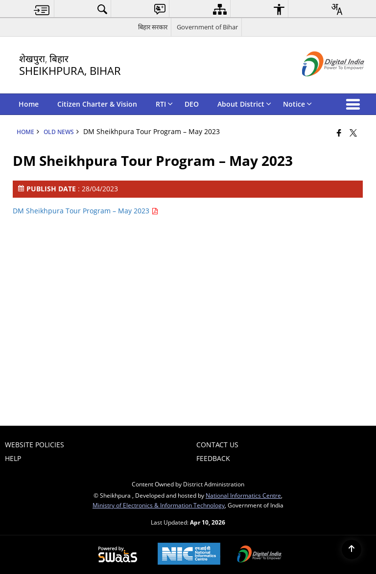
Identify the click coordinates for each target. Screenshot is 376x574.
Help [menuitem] (13, 458)
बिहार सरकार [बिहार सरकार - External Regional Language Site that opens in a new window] (152, 27)
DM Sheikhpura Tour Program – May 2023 (85, 210)
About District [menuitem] (244, 104)
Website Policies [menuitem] (34, 444)
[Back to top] (351, 549)
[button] (355, 104)
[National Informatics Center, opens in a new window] (189, 554)
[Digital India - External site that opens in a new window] (321, 84)
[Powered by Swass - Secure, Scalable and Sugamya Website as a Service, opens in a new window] (117, 555)
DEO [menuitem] (192, 104)
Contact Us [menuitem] (217, 444)
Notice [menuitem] (297, 104)
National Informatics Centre (243, 495)
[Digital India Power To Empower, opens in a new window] (259, 555)
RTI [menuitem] (164, 104)
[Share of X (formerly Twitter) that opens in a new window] (353, 133)
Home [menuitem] (29, 104)
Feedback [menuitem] (213, 458)
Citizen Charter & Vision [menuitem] (97, 104)
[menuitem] (41, 9)
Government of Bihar (207, 27)
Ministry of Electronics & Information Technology (159, 505)
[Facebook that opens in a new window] (339, 133)
